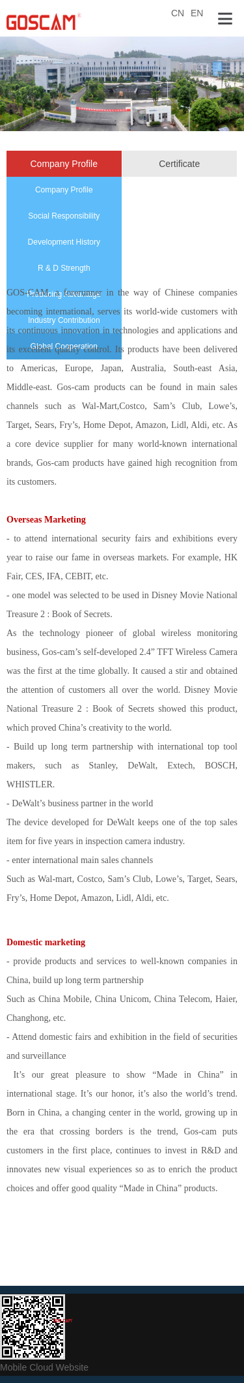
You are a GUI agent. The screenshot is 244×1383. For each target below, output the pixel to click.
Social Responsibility (64, 215)
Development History (64, 242)
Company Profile (64, 164)
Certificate (179, 164)
